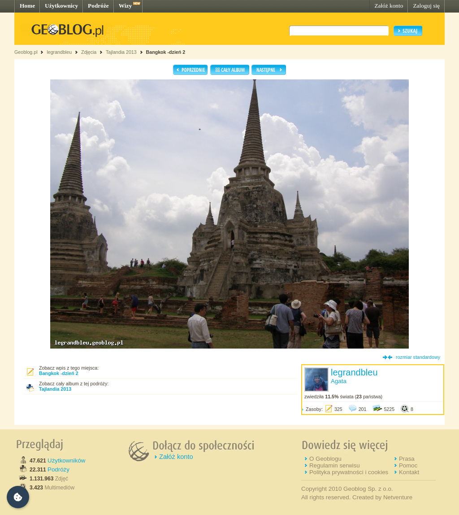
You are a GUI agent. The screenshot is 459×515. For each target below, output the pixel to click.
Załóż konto (388, 5)
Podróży (58, 469)
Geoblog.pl (26, 52)
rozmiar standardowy (418, 357)
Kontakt (409, 472)
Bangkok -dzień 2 (166, 52)
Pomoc (408, 465)
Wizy (125, 5)
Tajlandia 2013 (121, 52)
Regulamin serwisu (334, 465)
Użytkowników (66, 460)
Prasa (407, 458)
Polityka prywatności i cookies (348, 472)
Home (27, 5)
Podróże (98, 5)
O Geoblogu (325, 458)
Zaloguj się (426, 5)
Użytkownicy (61, 5)
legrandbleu (59, 52)
